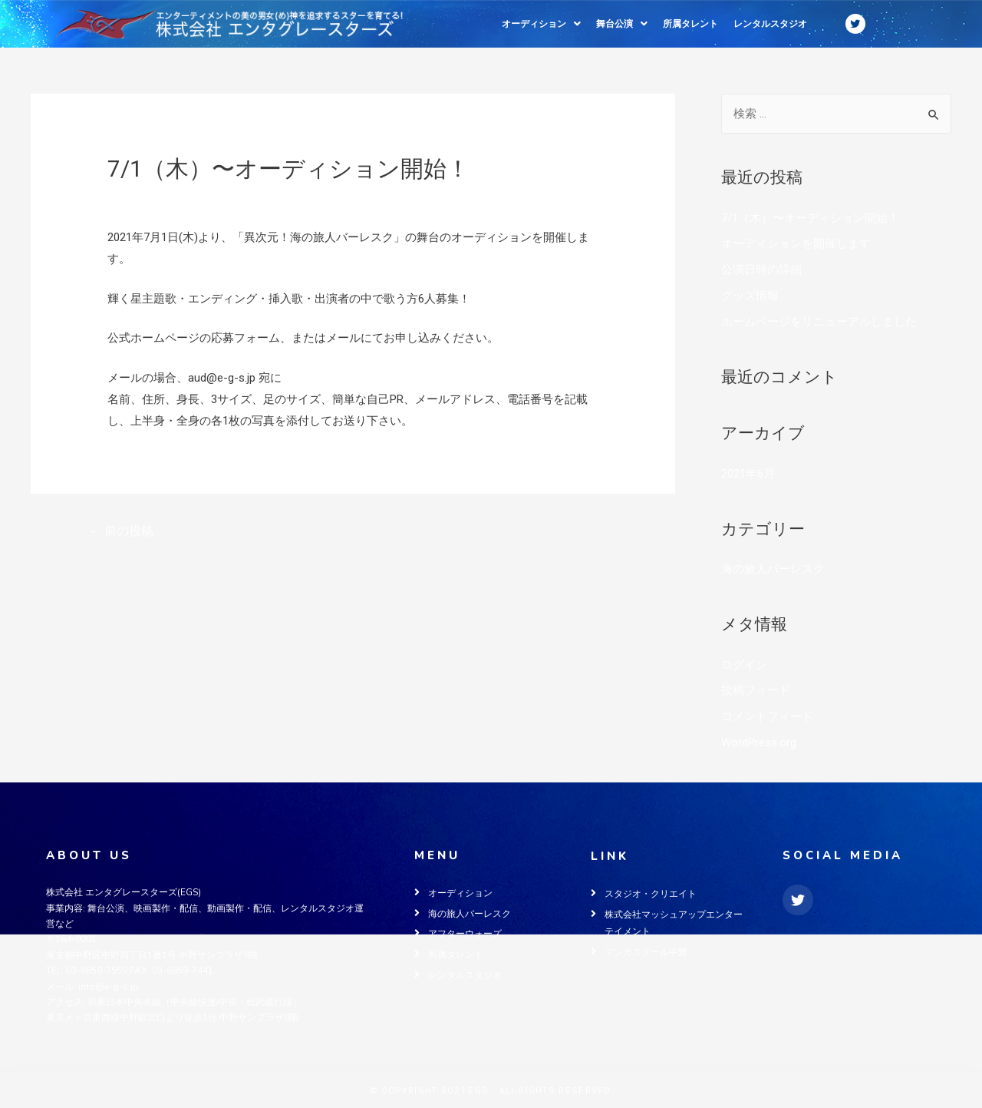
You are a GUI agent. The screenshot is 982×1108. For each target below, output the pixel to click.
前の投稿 (121, 531)
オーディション (541, 23)
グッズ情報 (750, 296)
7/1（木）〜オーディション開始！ (810, 218)
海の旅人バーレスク (159, 195)
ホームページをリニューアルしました (819, 322)
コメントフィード (767, 716)
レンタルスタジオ (770, 23)
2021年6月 (748, 474)
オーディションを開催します (796, 243)
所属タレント (690, 23)
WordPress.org (758, 742)
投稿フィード (755, 690)
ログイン (744, 665)
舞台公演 (622, 23)
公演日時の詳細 (761, 269)
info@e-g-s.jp (108, 987)
